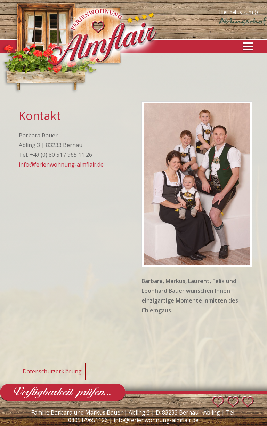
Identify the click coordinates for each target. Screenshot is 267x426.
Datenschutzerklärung (52, 371)
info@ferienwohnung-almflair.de (61, 164)
